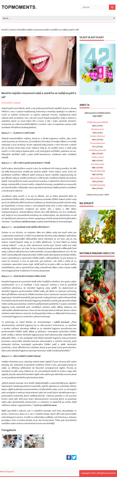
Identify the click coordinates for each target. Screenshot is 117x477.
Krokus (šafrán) (97, 136)
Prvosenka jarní (97, 143)
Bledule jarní (97, 129)
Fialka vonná (98, 157)
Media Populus (7, 471)
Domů (4, 29)
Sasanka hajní (97, 164)
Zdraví (13, 29)
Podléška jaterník (97, 150)
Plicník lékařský (97, 171)
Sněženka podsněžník (97, 122)
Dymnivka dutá (97, 178)
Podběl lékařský (97, 185)
